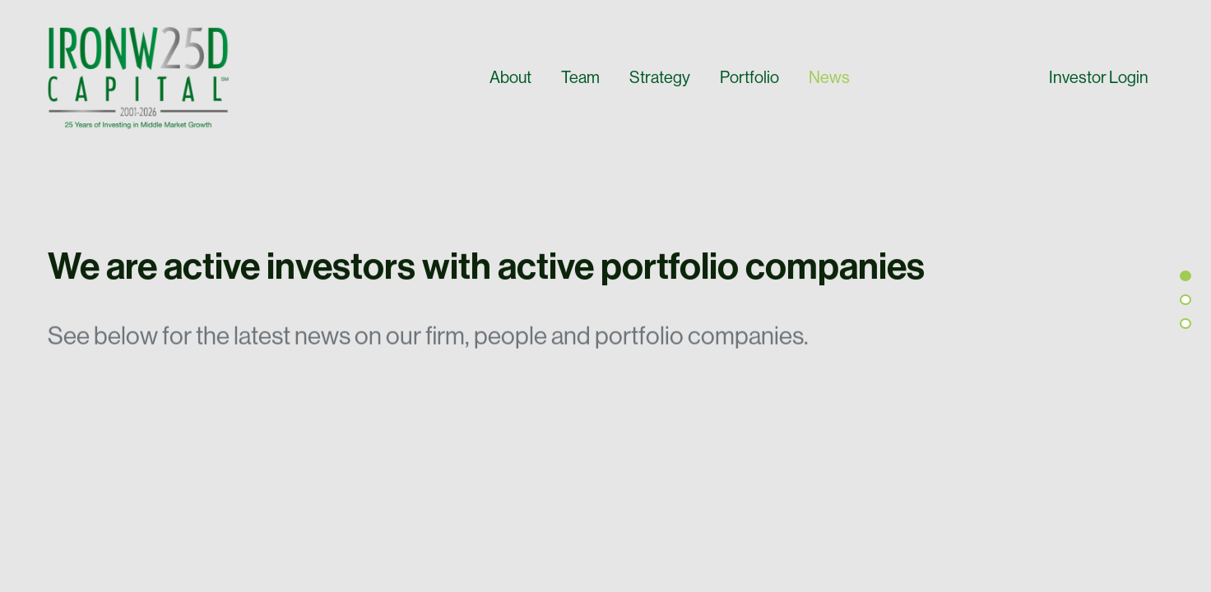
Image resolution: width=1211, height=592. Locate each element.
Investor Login (1098, 77)
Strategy (659, 77)
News (829, 77)
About (510, 77)
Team (580, 77)
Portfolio (749, 77)
